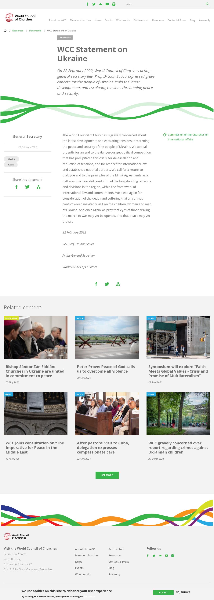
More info (89, 596)
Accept (163, 592)
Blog (192, 20)
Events (108, 20)
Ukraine (11, 159)
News (98, 20)
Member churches (80, 20)
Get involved (141, 20)
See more (107, 475)
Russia (11, 164)
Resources (158, 20)
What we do (123, 20)
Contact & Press (177, 20)
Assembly (204, 20)
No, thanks (183, 592)
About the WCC (57, 20)
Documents (35, 30)
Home (5, 30)
